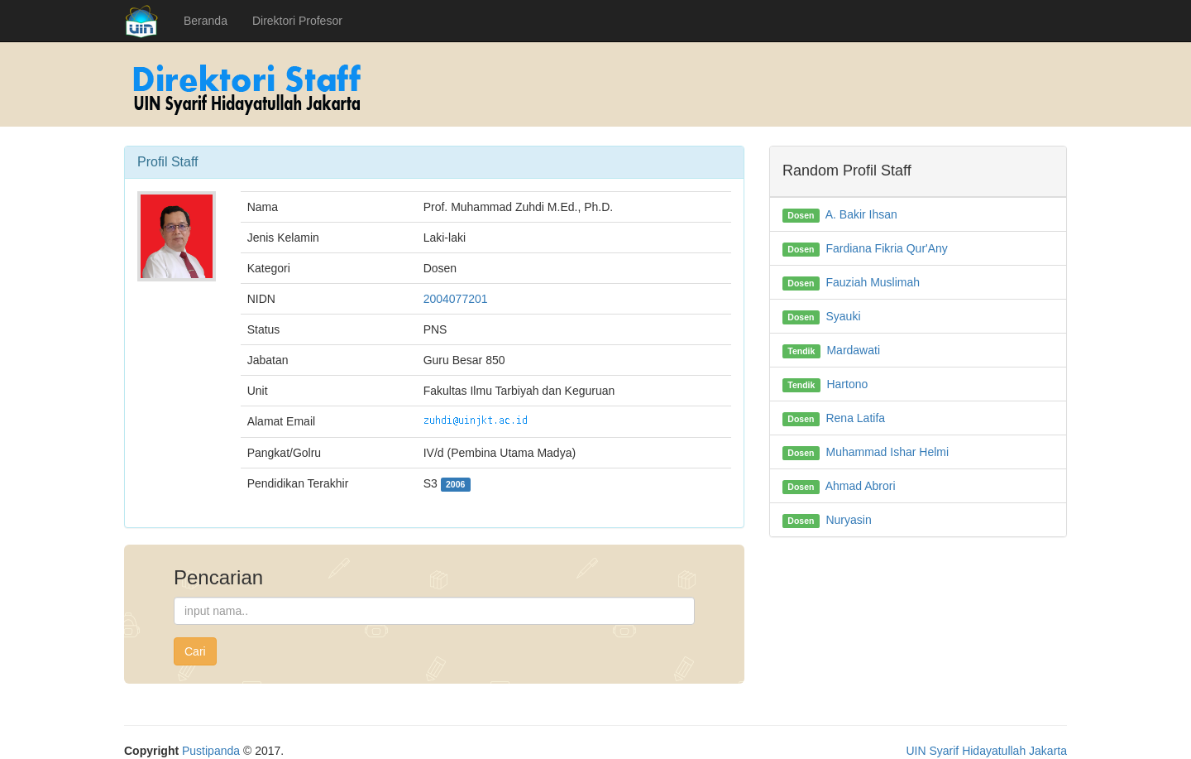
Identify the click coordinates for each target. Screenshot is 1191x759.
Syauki (842, 316)
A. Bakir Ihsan (861, 214)
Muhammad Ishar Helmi (887, 452)
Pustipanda (211, 750)
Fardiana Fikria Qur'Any (886, 248)
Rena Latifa (855, 418)
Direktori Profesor (297, 20)
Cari (195, 651)
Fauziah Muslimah (872, 282)
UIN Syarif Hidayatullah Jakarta (986, 750)
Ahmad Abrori (860, 485)
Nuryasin (848, 519)
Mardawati (853, 350)
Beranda (205, 20)
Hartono (847, 384)
